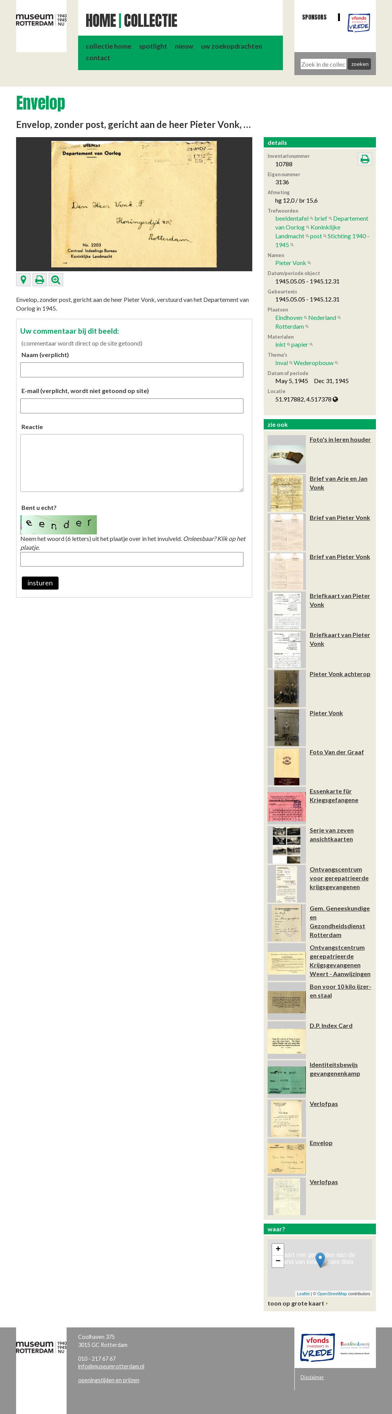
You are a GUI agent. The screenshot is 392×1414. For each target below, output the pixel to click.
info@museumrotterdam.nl (111, 1366)
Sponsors (314, 17)
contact (98, 58)
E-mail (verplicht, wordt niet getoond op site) (85, 390)
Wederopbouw (313, 362)
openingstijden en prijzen (108, 1380)
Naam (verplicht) (45, 354)
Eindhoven (288, 317)
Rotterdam (289, 326)
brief (320, 218)
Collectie (150, 21)
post (316, 235)
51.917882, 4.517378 (306, 399)
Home (101, 21)
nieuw (184, 46)
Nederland (322, 317)
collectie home (108, 46)
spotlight (153, 46)
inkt (280, 344)
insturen (40, 583)
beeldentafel (292, 218)
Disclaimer (312, 1377)
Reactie (32, 426)
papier (299, 344)
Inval (281, 362)
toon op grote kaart (296, 1303)
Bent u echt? (39, 507)
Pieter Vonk (290, 262)
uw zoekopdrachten (231, 46)
